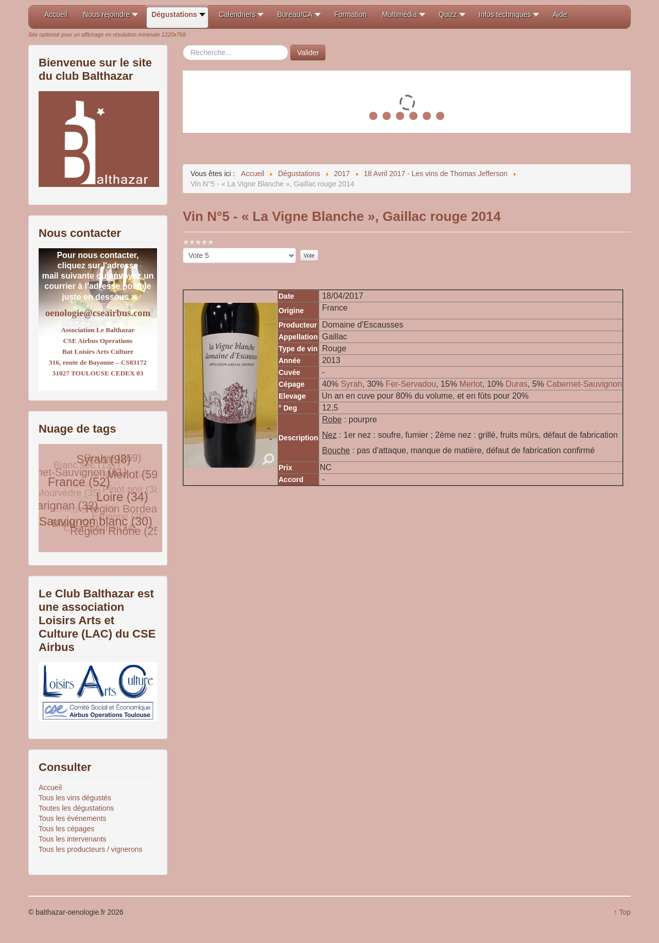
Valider (308, 52)
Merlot (470, 384)
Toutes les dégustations (76, 808)
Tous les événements (73, 818)
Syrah (351, 384)
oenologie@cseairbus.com (97, 312)
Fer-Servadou (411, 384)
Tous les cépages (66, 829)
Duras (517, 384)
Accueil (50, 787)
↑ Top (622, 912)
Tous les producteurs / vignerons (91, 849)
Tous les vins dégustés (75, 798)
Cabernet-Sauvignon (584, 384)
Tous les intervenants (73, 839)
